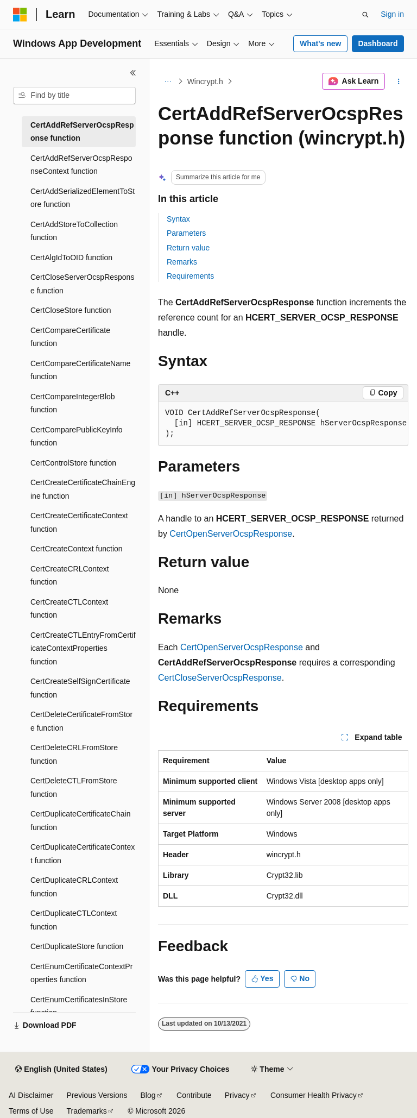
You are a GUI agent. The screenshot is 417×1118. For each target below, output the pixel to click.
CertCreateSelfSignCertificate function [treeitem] (80, 688)
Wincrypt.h (205, 81)
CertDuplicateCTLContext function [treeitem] (73, 920)
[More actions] (398, 81)
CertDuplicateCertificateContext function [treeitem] (82, 854)
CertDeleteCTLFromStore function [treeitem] (73, 787)
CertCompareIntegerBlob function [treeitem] (72, 403)
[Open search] (365, 14)
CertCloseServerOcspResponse (220, 677)
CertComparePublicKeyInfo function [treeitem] (76, 436)
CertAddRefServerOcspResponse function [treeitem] (82, 132)
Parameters (186, 233)
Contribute (194, 1095)
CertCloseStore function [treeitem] (70, 310)
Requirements (190, 276)
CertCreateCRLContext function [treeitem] (69, 575)
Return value (188, 247)
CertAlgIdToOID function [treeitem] (71, 257)
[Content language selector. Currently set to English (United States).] (61, 1069)
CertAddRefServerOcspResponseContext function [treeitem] (81, 165)
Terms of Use (31, 1111)
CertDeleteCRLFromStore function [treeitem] (74, 754)
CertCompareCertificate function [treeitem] (70, 337)
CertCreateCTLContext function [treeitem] (69, 609)
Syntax (178, 219)
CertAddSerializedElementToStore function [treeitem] (82, 198)
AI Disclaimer (31, 1095)
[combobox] (74, 95)
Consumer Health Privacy (313, 1095)
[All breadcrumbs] (167, 81)
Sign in (392, 14)
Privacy (237, 1095)
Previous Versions (96, 1095)
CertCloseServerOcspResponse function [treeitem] (82, 284)
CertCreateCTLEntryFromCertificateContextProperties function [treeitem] (83, 648)
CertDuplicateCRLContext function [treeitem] (74, 887)
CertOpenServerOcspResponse (230, 533)
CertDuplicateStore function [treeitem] (76, 946)
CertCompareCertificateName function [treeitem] (80, 370)
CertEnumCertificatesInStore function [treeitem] (78, 1006)
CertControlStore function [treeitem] (73, 462)
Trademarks (86, 1111)
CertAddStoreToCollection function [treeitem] (74, 231)
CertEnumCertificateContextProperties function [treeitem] (81, 973)
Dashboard (377, 43)
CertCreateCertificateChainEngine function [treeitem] (82, 489)
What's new (320, 43)
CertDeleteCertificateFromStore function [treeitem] (81, 721)
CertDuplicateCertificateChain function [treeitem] (80, 820)
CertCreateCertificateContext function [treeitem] (79, 522)
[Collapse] (133, 73)
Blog (148, 1095)
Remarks (182, 261)
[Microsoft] (20, 15)
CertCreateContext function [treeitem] (76, 548)
